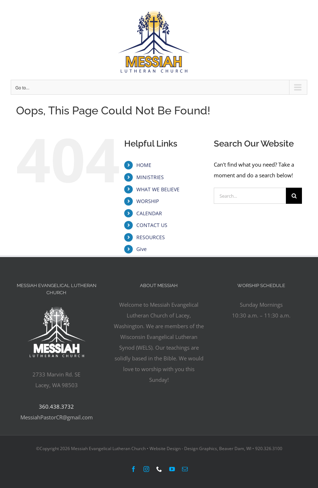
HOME (143, 165)
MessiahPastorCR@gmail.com (56, 417)
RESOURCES (150, 237)
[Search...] (250, 196)
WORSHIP (147, 201)
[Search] (294, 196)
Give (141, 249)
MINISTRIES (150, 177)
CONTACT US (151, 225)
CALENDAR (149, 213)
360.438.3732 (56, 406)
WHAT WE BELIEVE (158, 189)
